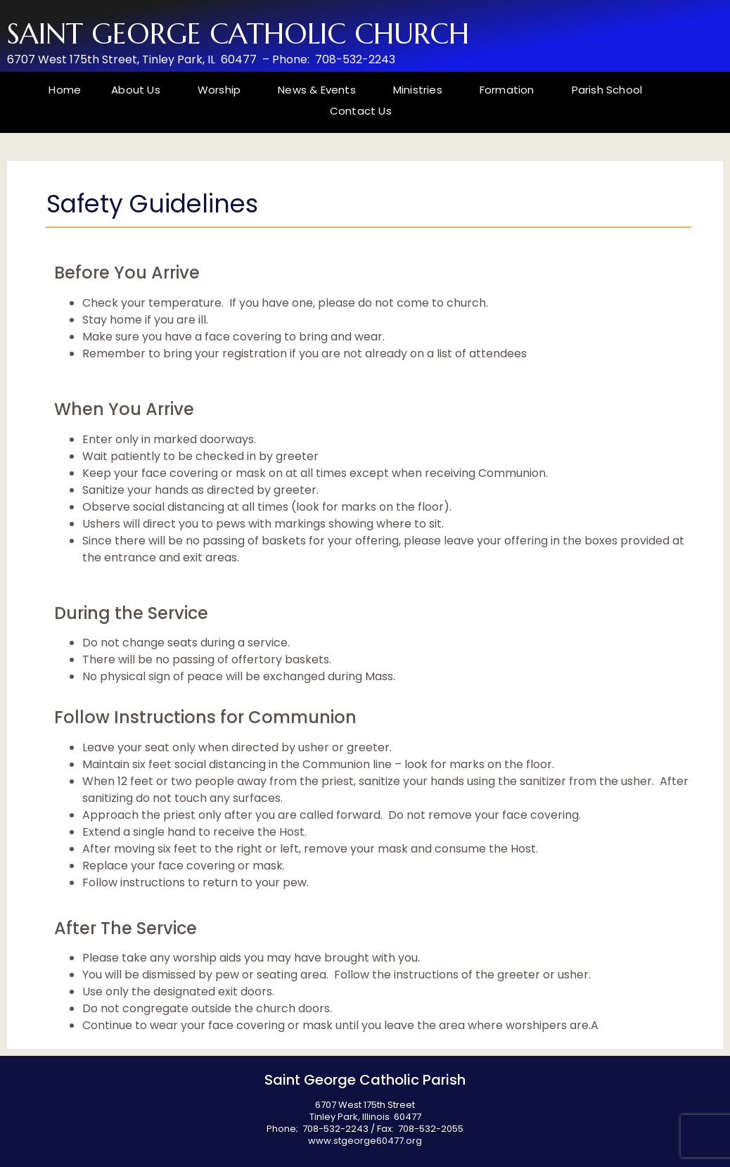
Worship (223, 89)
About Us (139, 89)
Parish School (607, 89)
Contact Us (361, 110)
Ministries (421, 89)
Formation (511, 89)
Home (65, 89)
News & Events (320, 89)
